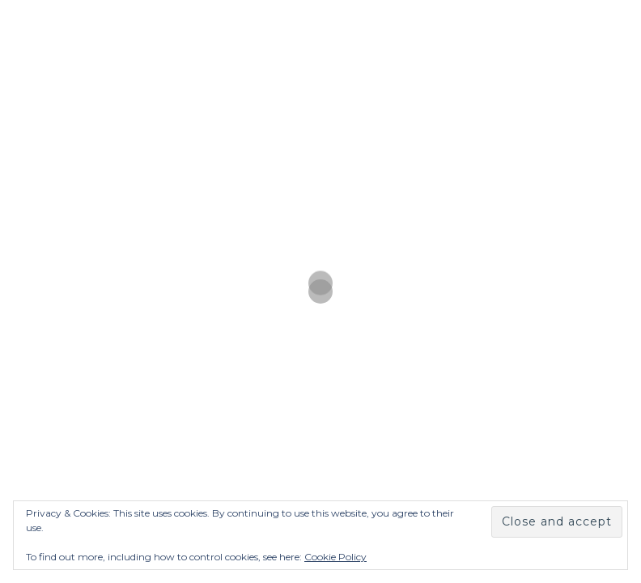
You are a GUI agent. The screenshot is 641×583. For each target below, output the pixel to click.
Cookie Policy (335, 557)
